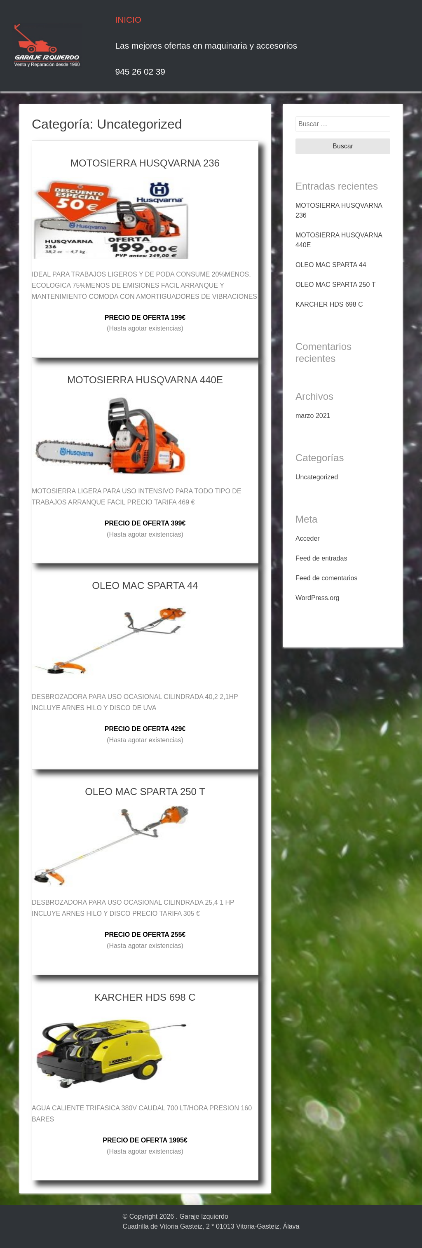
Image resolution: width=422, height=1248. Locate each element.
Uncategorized (316, 477)
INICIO (128, 19)
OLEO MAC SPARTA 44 (330, 264)
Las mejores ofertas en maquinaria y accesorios (206, 45)
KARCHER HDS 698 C (329, 304)
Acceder (307, 538)
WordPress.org (317, 597)
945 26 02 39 (140, 71)
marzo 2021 (313, 415)
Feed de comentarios (326, 578)
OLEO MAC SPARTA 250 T (335, 284)
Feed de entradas (321, 558)
